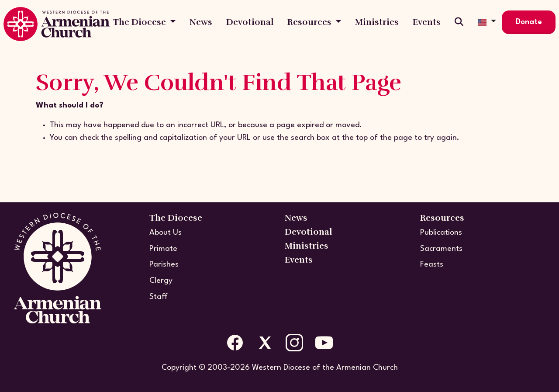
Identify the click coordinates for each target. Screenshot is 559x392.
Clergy (161, 280)
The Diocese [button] (140, 22)
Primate (163, 249)
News (201, 22)
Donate (529, 22)
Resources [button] (310, 22)
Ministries (377, 22)
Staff (158, 297)
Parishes (164, 264)
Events (427, 22)
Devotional (249, 22)
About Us (165, 232)
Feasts (431, 264)
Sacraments (441, 249)
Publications (441, 232)
